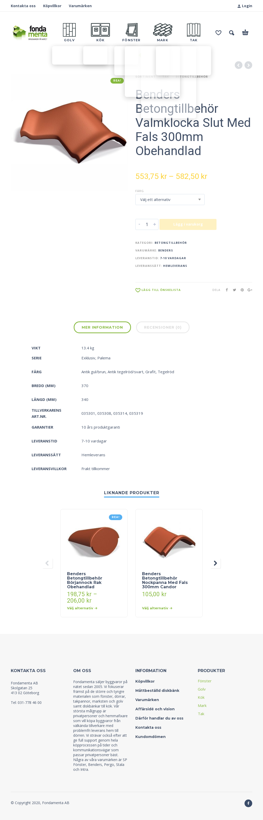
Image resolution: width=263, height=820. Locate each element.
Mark (202, 705)
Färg (139, 191)
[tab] (102, 328)
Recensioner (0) (163, 327)
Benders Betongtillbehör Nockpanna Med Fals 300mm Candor (165, 580)
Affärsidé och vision (155, 709)
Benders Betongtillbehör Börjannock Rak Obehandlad (84, 580)
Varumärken (80, 5)
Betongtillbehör (192, 76)
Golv (202, 689)
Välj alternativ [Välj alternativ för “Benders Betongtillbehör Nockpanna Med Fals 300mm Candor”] (157, 608)
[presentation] (47, 563)
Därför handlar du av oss (159, 718)
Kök (201, 697)
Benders (165, 250)
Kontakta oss (23, 5)
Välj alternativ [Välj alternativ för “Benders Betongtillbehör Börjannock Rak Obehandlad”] (82, 608)
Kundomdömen (150, 736)
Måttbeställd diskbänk (157, 690)
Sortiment (145, 76)
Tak (165, 76)
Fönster (205, 681)
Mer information (102, 327)
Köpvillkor (52, 5)
